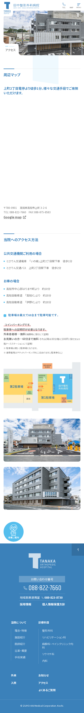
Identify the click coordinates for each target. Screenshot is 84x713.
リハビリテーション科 (54, 637)
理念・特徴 (21, 630)
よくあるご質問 (47, 690)
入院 (13, 683)
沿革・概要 (21, 650)
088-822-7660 (45, 588)
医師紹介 (20, 644)
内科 (45, 661)
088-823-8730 (53, 597)
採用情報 (25, 604)
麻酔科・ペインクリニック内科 (57, 645)
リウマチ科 (48, 654)
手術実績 (20, 657)
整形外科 (47, 630)
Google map (13, 217)
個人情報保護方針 (53, 604)
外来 (13, 675)
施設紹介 (20, 637)
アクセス (43, 683)
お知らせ (43, 675)
